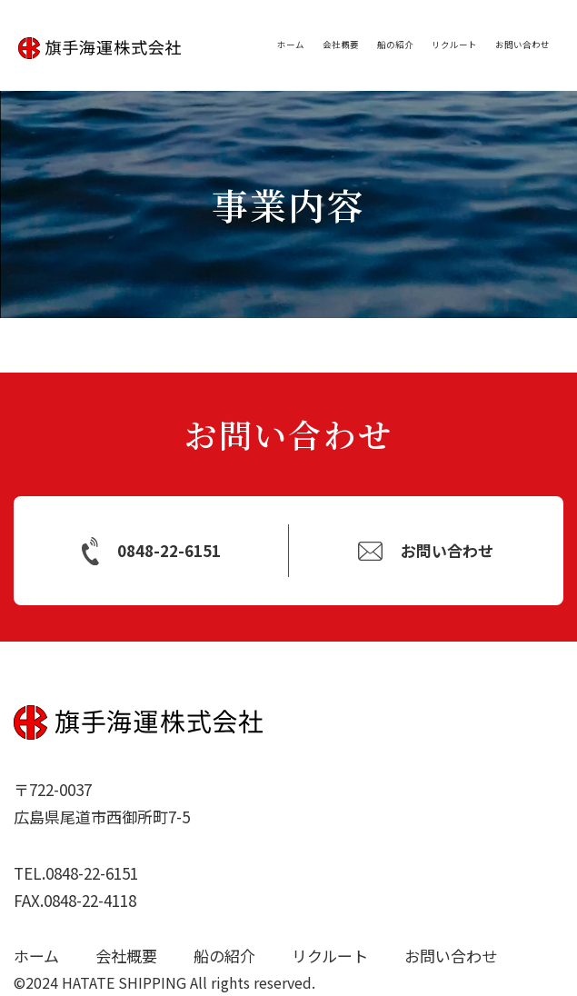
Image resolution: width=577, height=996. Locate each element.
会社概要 (341, 44)
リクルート (454, 44)
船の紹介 (395, 44)
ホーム (290, 44)
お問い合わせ (522, 44)
